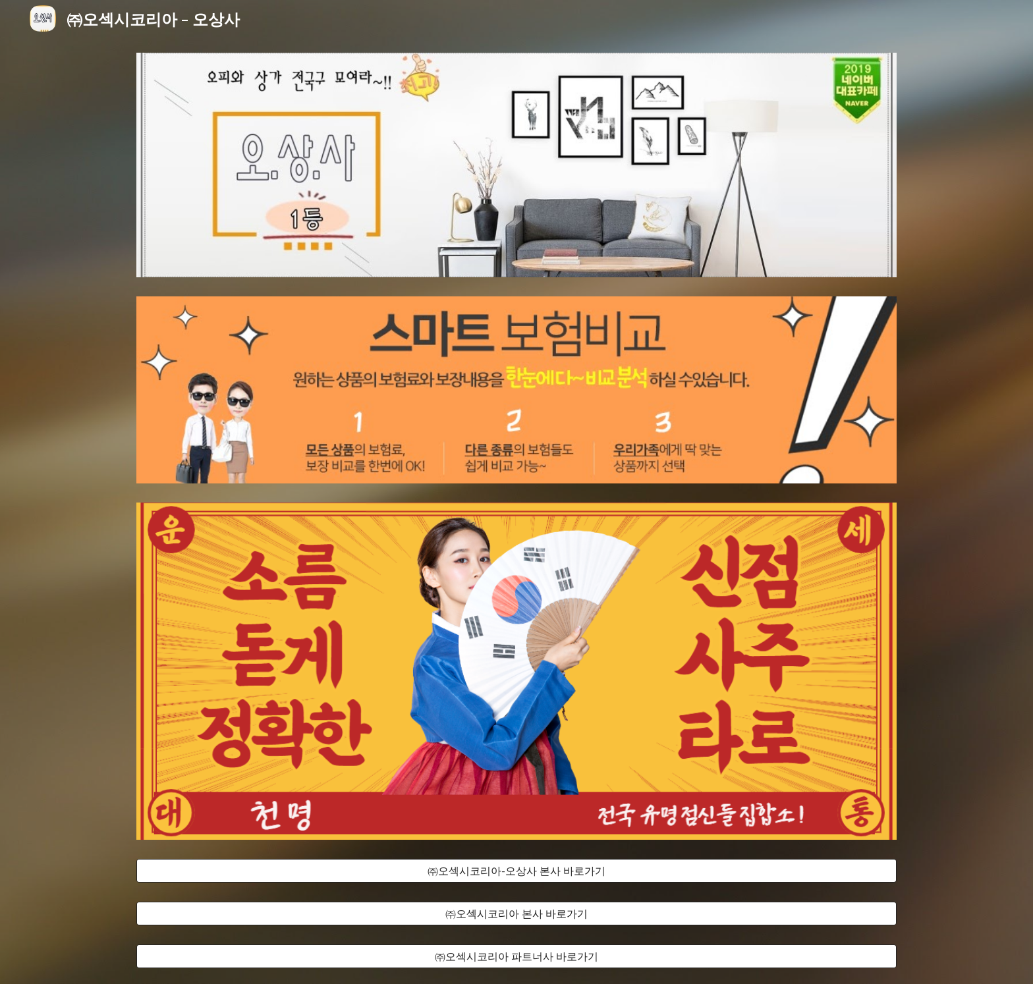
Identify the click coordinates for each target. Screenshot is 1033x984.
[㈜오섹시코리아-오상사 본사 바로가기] (516, 870)
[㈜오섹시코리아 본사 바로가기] (516, 913)
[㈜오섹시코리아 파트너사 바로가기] (516, 956)
